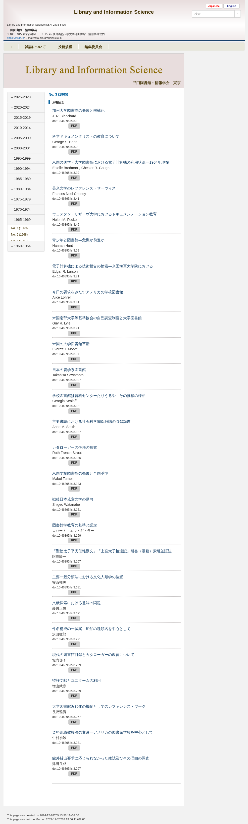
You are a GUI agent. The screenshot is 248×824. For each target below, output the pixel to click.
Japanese (214, 6)
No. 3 (19, 254)
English (231, 6)
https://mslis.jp (15, 37)
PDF (74, 125)
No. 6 (19, 234)
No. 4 (19, 247)
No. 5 (19, 241)
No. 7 (19, 228)
